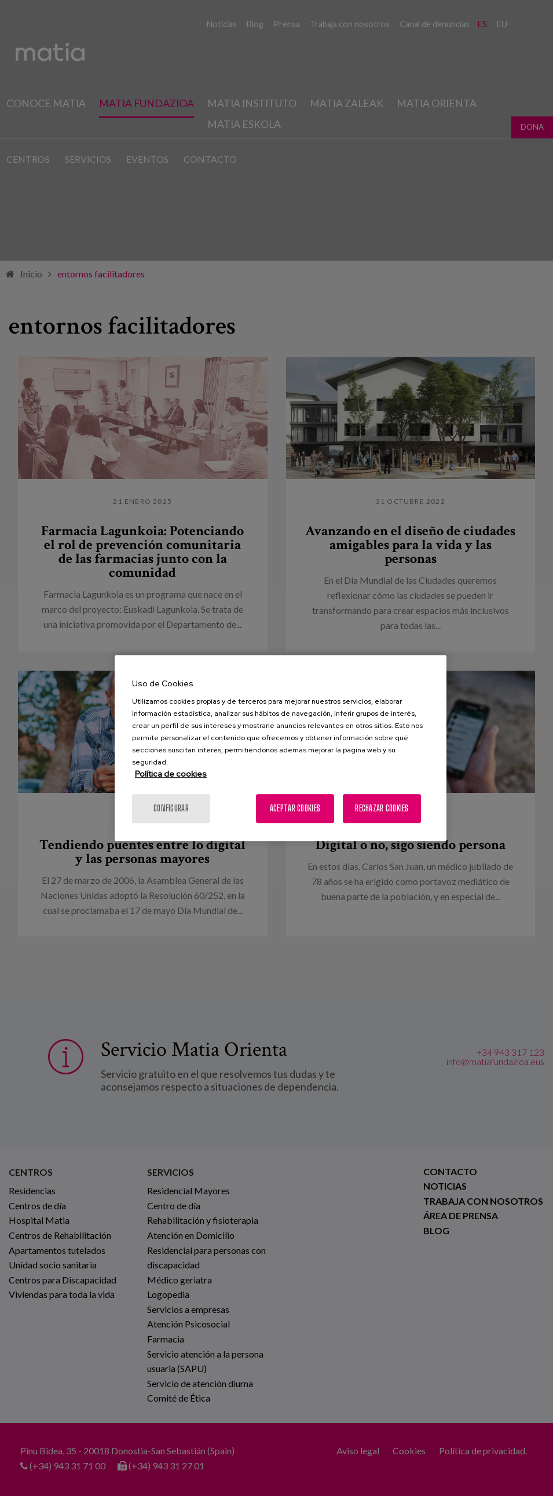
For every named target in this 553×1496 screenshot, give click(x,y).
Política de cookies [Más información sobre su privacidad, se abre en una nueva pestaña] (171, 774)
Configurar (171, 808)
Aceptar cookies (295, 808)
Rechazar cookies (381, 808)
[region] (280, 748)
